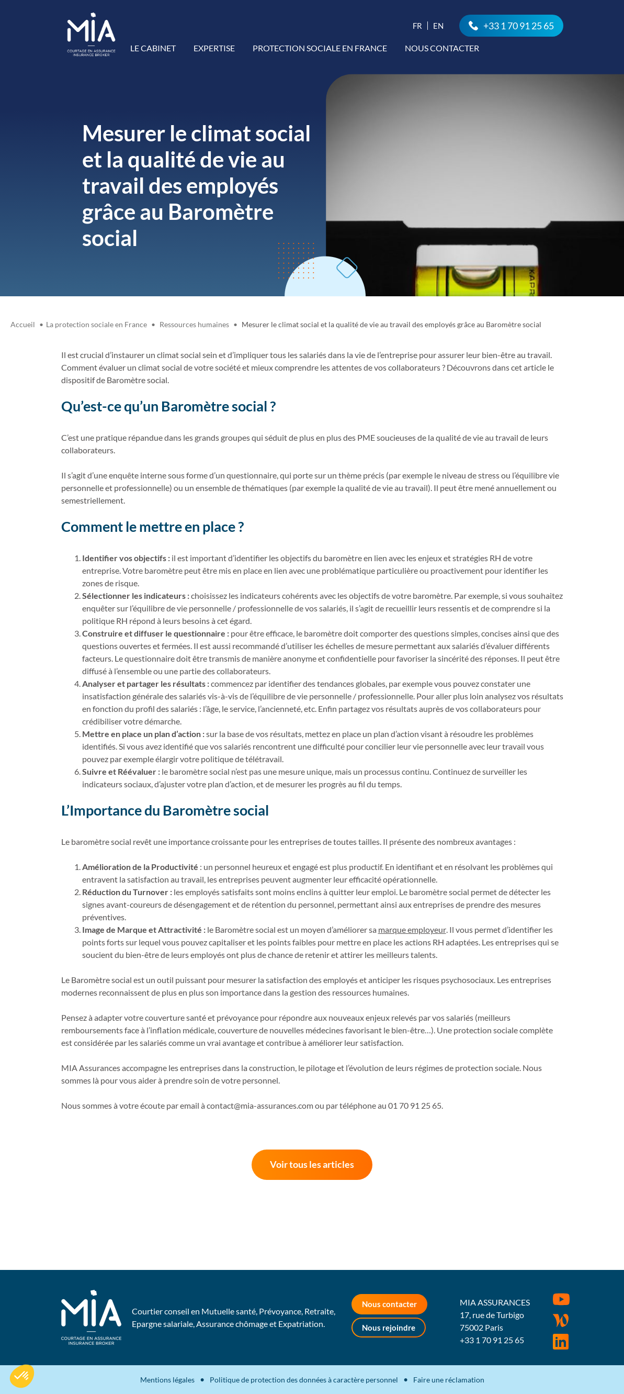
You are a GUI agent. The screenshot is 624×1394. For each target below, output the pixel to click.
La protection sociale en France (96, 324)
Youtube (561, 1299)
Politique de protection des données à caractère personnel (304, 1379)
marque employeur (412, 929)
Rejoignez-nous (561, 1342)
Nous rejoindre (388, 1327)
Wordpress (561, 1321)
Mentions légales (167, 1379)
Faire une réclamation (448, 1379)
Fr (417, 25)
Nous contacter (442, 48)
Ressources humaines (194, 324)
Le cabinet (153, 48)
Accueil (22, 324)
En (438, 25)
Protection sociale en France (320, 48)
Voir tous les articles (312, 1164)
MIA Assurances (91, 34)
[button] (22, 1376)
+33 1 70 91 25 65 (518, 25)
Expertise (214, 48)
